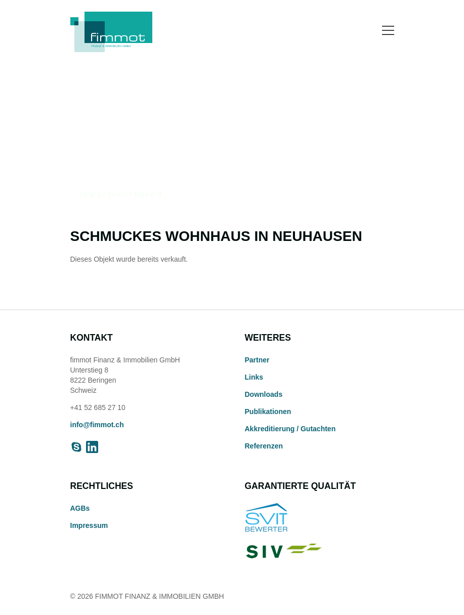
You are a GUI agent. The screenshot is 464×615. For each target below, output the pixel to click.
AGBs (80, 508)
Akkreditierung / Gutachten (290, 429)
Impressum (89, 525)
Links (254, 377)
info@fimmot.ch (97, 425)
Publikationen (268, 411)
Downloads (264, 394)
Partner (257, 360)
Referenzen (264, 446)
